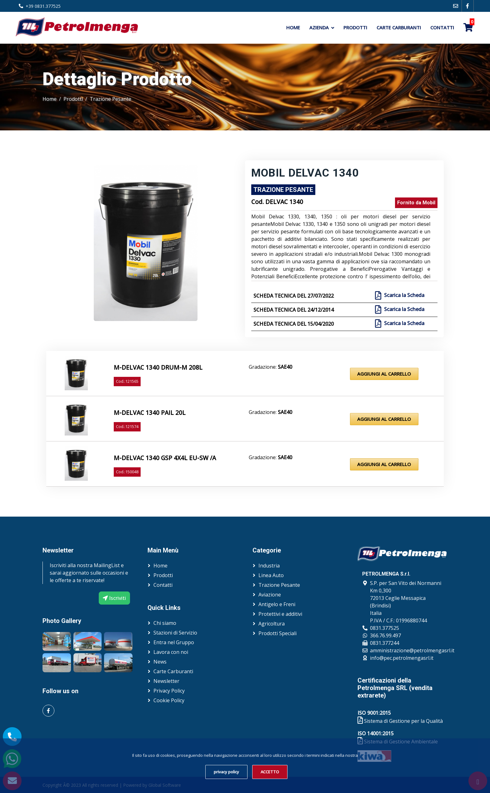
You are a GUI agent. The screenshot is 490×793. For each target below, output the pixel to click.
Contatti (442, 27)
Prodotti (355, 27)
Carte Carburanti (399, 27)
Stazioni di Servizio (175, 632)
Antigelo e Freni (276, 604)
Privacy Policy (169, 690)
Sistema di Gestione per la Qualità (400, 721)
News (160, 661)
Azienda (319, 27)
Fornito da (416, 203)
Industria (269, 565)
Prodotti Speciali (277, 633)
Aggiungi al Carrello (384, 374)
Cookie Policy (168, 700)
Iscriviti (114, 598)
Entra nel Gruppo (173, 642)
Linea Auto (271, 575)
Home (293, 27)
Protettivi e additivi (280, 614)
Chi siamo (164, 623)
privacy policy (226, 772)
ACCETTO (270, 772)
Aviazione (269, 594)
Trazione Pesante (110, 98)
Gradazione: (270, 366)
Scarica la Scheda (403, 295)
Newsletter (166, 681)
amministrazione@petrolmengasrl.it (412, 650)
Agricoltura (271, 623)
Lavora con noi (170, 652)
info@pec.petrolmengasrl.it (401, 657)
